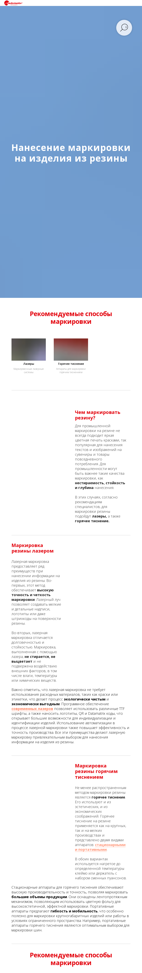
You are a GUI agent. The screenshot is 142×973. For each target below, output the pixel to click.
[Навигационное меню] (135, 3)
